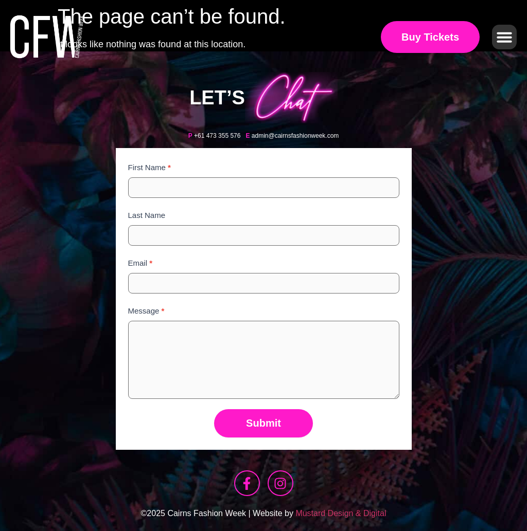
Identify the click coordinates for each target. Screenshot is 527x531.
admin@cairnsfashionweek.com (295, 135)
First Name (149, 167)
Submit (263, 423)
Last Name (147, 215)
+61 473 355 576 (217, 135)
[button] (504, 37)
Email (140, 263)
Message (146, 310)
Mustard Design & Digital (340, 513)
